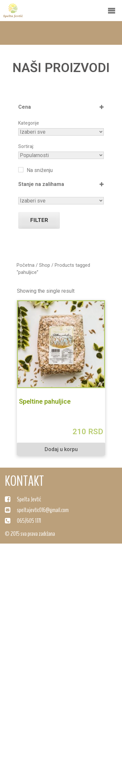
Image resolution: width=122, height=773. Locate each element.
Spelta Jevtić (29, 499)
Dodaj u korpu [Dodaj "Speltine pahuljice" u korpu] (61, 449)
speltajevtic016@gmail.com (43, 510)
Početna (25, 265)
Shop (44, 265)
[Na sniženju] (20, 169)
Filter (39, 220)
